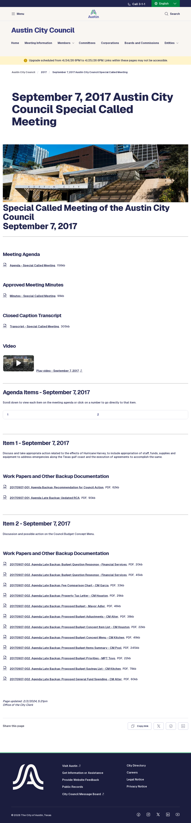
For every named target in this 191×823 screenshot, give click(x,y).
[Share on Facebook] (171, 726)
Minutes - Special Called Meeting (32, 296)
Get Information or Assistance (82, 773)
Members (64, 43)
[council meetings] (95, 201)
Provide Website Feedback (80, 780)
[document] (5, 265)
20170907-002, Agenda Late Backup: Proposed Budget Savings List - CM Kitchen (65, 669)
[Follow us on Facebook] (138, 815)
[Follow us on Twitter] (158, 815)
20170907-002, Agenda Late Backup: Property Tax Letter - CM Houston (59, 596)
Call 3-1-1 (138, 4)
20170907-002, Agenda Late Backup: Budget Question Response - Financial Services (68, 564)
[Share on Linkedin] (183, 726)
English (164, 3)
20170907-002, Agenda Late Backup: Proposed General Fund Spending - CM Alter (66, 679)
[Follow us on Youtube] (178, 815)
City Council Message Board (81, 794)
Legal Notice (135, 779)
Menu (20, 14)
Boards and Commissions (142, 43)
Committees (87, 43)
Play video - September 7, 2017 (57, 371)
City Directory (136, 765)
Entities (170, 43)
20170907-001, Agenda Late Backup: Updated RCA (45, 498)
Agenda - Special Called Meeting (32, 265)
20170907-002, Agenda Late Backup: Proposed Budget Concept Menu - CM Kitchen (67, 637)
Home (15, 43)
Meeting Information (38, 43)
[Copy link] (140, 726)
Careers (132, 772)
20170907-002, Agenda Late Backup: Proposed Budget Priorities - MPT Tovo (62, 658)
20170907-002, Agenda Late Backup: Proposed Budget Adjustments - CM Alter (64, 616)
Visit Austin (69, 765)
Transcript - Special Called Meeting (34, 326)
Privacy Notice (137, 786)
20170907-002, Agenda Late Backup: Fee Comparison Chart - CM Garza (59, 585)
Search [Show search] (175, 14)
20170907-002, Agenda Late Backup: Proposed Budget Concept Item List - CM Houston (69, 627)
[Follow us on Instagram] (148, 815)
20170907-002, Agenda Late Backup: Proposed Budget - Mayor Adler (57, 606)
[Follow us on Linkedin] (168, 815)
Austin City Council (23, 72)
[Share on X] (159, 726)
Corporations (110, 43)
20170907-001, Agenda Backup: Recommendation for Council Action (56, 487)
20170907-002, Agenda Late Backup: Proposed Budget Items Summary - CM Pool (65, 648)
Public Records (72, 787)
